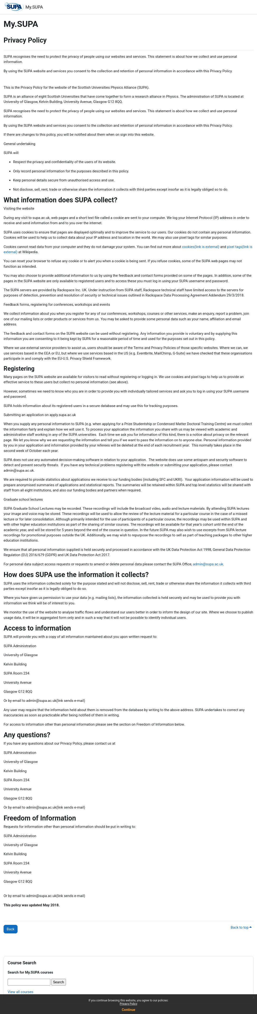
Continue (128, 1010)
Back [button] (10, 929)
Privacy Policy (128, 1003)
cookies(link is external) (200, 247)
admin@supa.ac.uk (208, 564)
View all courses (20, 992)
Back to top (241, 927)
